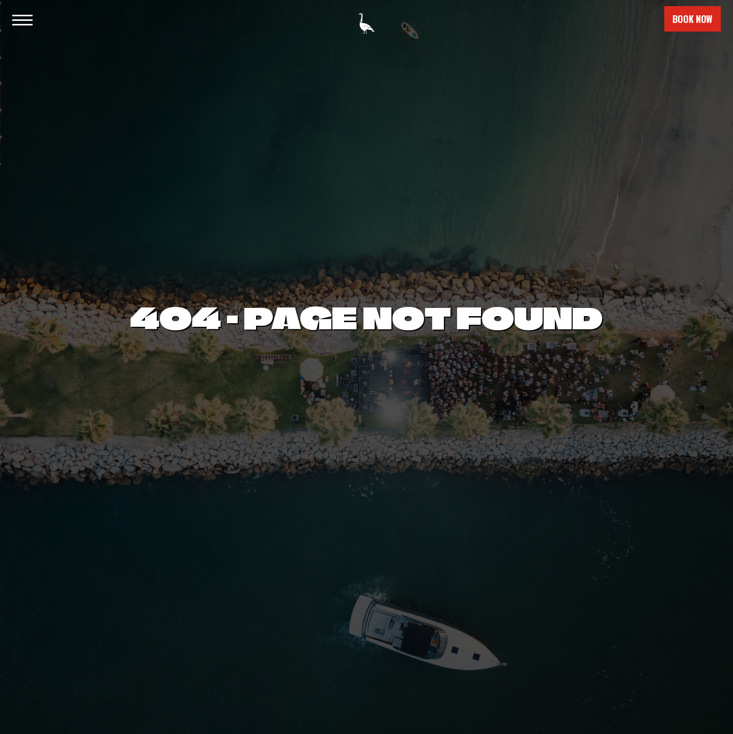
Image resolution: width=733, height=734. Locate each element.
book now (692, 18)
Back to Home (366, 419)
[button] (21, 19)
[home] (366, 19)
